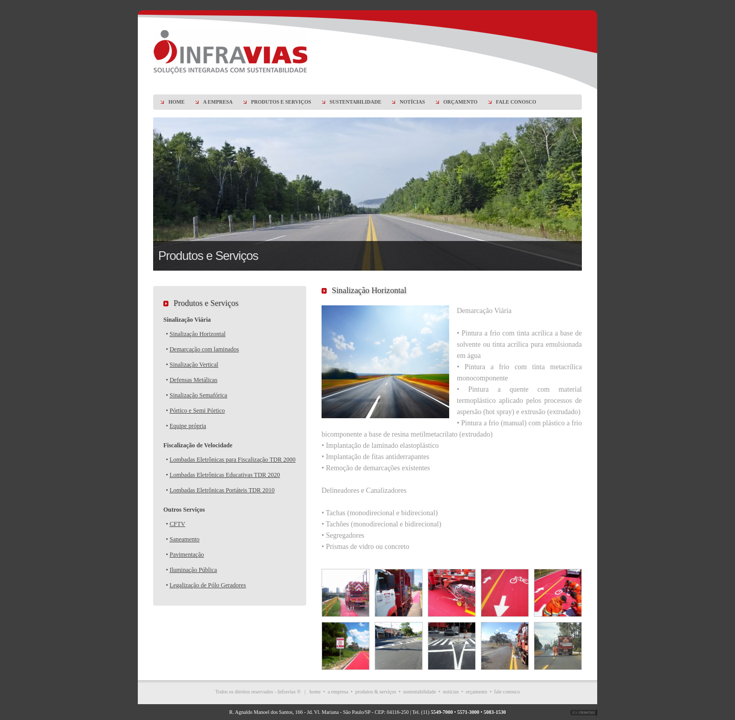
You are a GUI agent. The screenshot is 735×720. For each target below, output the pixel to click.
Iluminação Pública (193, 569)
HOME (176, 102)
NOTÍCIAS (412, 102)
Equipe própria (187, 425)
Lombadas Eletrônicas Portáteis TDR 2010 (222, 490)
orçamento (476, 691)
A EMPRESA (218, 102)
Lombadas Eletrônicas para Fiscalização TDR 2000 (232, 459)
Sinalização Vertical (193, 364)
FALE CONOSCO (516, 102)
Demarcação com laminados (204, 349)
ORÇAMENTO (461, 102)
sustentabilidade (419, 691)
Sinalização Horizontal (197, 334)
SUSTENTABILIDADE (356, 102)
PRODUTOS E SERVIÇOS (281, 102)
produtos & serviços (376, 691)
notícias (451, 691)
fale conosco (507, 691)
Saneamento (184, 539)
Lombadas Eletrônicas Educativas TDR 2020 (224, 474)
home (315, 691)
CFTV (177, 523)
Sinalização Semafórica (198, 395)
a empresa (338, 691)
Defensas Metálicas (193, 379)
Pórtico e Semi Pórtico (197, 410)
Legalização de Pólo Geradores (207, 585)
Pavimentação (186, 554)
